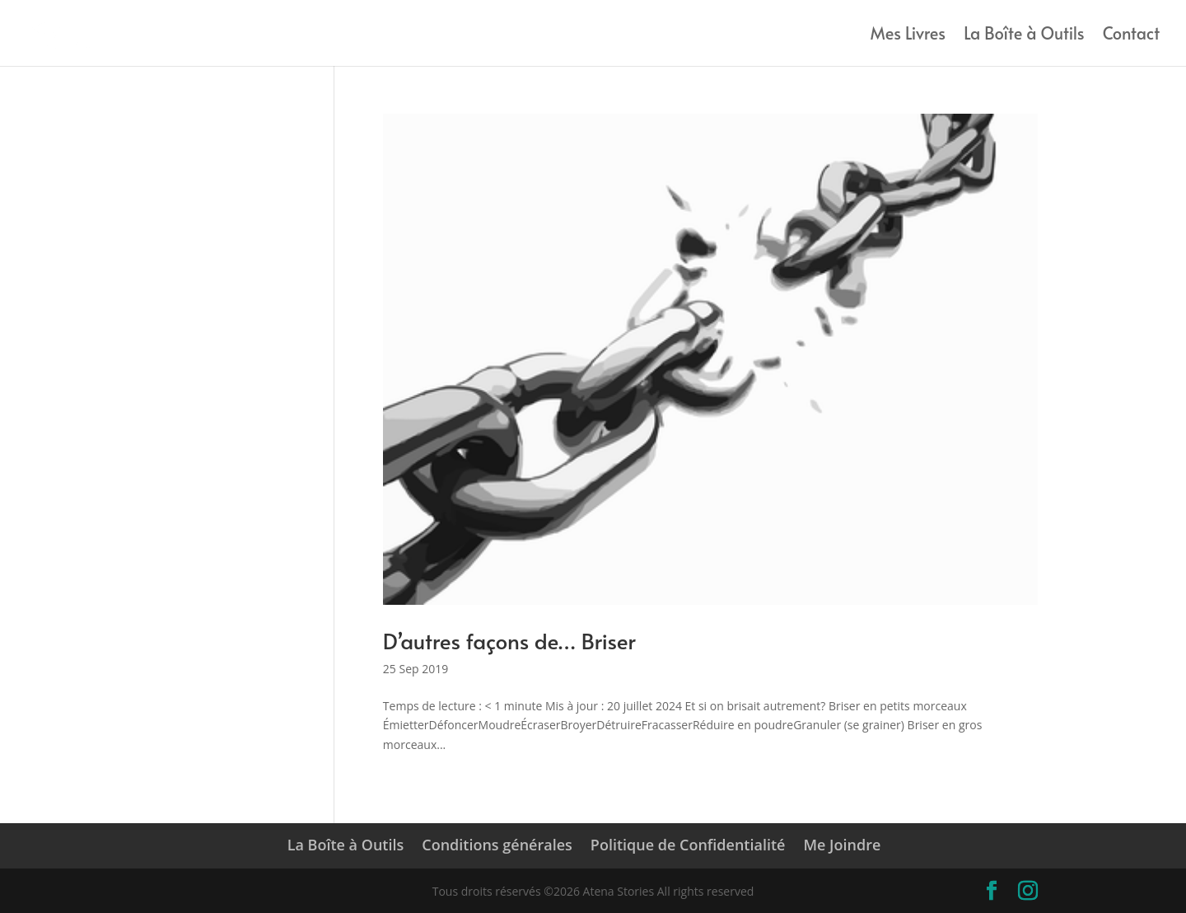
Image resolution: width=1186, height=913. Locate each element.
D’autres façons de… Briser (509, 640)
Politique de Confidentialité (688, 844)
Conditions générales (497, 844)
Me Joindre (841, 844)
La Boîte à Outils (1024, 35)
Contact (1131, 35)
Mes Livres (908, 35)
